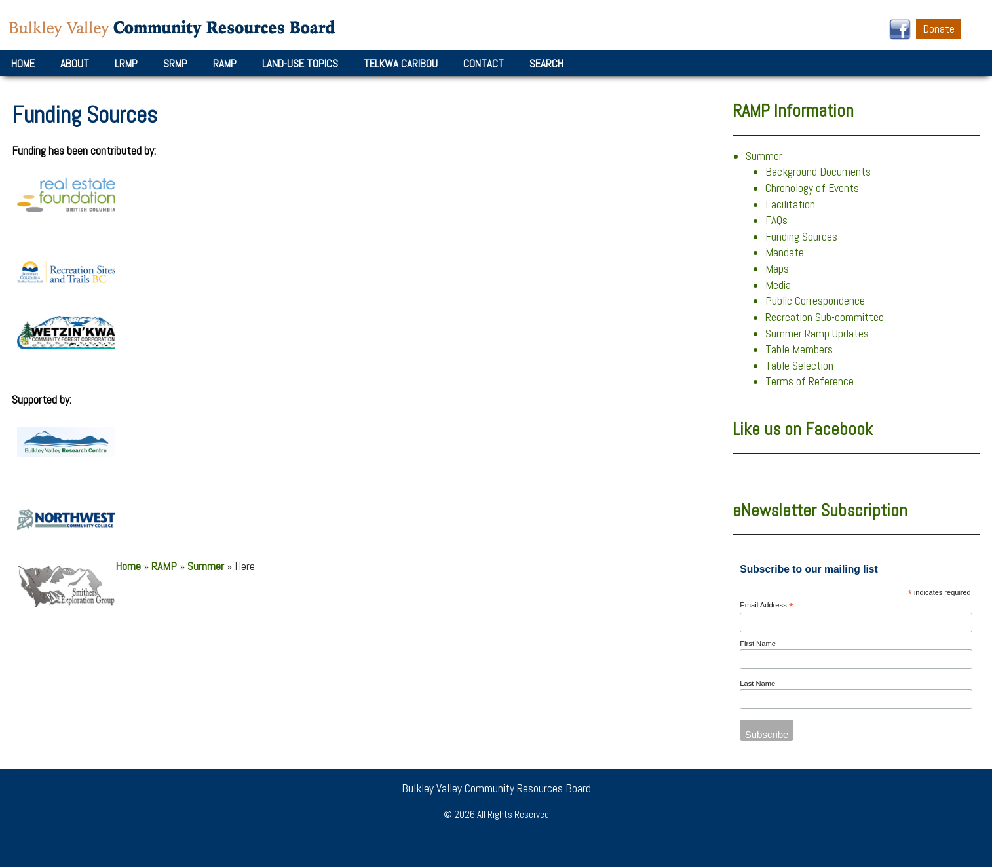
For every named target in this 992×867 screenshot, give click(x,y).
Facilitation (790, 204)
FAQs (776, 220)
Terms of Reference (809, 381)
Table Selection (799, 365)
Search (546, 63)
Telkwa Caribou (401, 63)
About (74, 63)
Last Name (757, 683)
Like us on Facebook (803, 429)
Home (23, 63)
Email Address (766, 606)
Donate (939, 29)
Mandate (784, 252)
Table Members (799, 349)
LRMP (126, 63)
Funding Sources (801, 236)
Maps (777, 268)
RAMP (225, 63)
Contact (483, 63)
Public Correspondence (815, 301)
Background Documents (818, 171)
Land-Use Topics (300, 63)
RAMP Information (793, 111)
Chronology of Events (812, 188)
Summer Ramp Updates (817, 333)
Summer (205, 566)
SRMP (175, 63)
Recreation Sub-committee (824, 317)
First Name (758, 643)
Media (778, 285)
